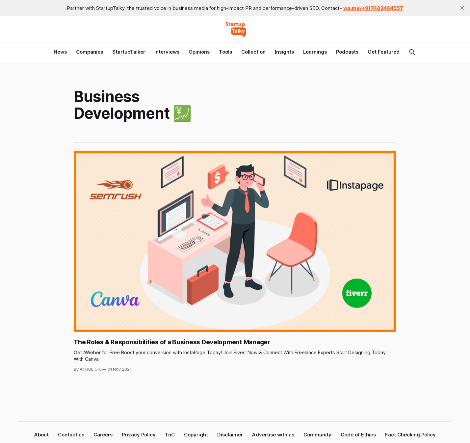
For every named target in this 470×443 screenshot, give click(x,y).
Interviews (166, 52)
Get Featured (384, 52)
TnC (170, 434)
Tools (225, 52)
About (41, 434)
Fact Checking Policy (410, 434)
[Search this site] (412, 52)
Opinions (199, 52)
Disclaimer (230, 434)
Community (317, 434)
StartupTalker (128, 52)
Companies (89, 52)
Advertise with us (273, 434)
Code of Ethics (358, 434)
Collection (253, 52)
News (60, 52)
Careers (103, 434)
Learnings (315, 52)
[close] (462, 8)
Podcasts (347, 52)
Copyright (196, 434)
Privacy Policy (139, 434)
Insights (284, 52)
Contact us (71, 434)
